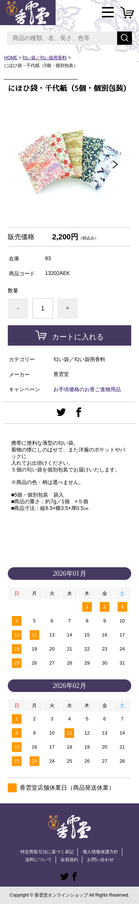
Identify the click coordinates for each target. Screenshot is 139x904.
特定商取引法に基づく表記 (47, 851)
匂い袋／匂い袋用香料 (44, 57)
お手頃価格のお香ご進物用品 (87, 389)
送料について (38, 859)
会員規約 (69, 859)
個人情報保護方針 (100, 851)
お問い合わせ (100, 859)
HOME (10, 57)
